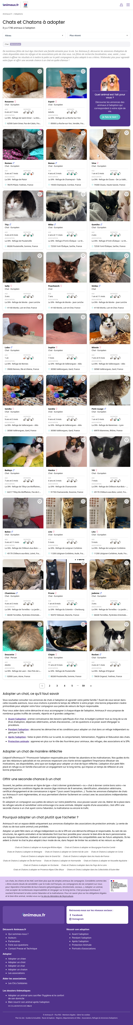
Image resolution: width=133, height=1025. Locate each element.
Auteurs (12, 937)
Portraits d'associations (84, 948)
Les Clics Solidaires (17, 983)
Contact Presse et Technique (22, 948)
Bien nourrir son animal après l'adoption (29, 1003)
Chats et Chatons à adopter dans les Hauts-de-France (86, 856)
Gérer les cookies (83, 1015)
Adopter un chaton (17, 969)
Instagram (76, 918)
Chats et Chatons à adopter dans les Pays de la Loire (84, 865)
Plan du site (19, 1018)
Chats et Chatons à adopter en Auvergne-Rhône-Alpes (38, 847)
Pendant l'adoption (81, 937)
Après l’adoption (17, 736)
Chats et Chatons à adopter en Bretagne (24, 851)
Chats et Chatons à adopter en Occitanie (41, 865)
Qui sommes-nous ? (18, 934)
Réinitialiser (15, 44)
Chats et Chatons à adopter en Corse (107, 851)
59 (83, 685)
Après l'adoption (80, 941)
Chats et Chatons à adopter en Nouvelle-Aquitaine (105, 860)
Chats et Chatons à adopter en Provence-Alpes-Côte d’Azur (39, 869)
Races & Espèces (48, 1018)
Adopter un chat (16, 965)
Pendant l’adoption (18, 729)
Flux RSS (58, 1015)
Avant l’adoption (17, 718)
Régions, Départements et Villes (68, 1018)
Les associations (16, 973)
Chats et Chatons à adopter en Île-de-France (22, 860)
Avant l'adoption (80, 934)
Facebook (76, 915)
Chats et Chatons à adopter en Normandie (62, 860)
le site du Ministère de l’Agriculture (57, 896)
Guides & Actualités (33, 1018)
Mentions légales (69, 1015)
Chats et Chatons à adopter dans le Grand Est (40, 856)
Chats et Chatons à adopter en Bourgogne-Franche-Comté (90, 847)
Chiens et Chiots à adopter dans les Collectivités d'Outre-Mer (93, 869)
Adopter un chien (17, 958)
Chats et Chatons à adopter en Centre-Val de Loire (66, 851)
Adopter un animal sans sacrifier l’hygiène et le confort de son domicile (36, 997)
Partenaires (14, 941)
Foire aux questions (18, 944)
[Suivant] (91, 685)
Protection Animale (81, 944)
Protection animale (18, 741)
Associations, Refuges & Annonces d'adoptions (100, 1018)
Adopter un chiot (16, 962)
